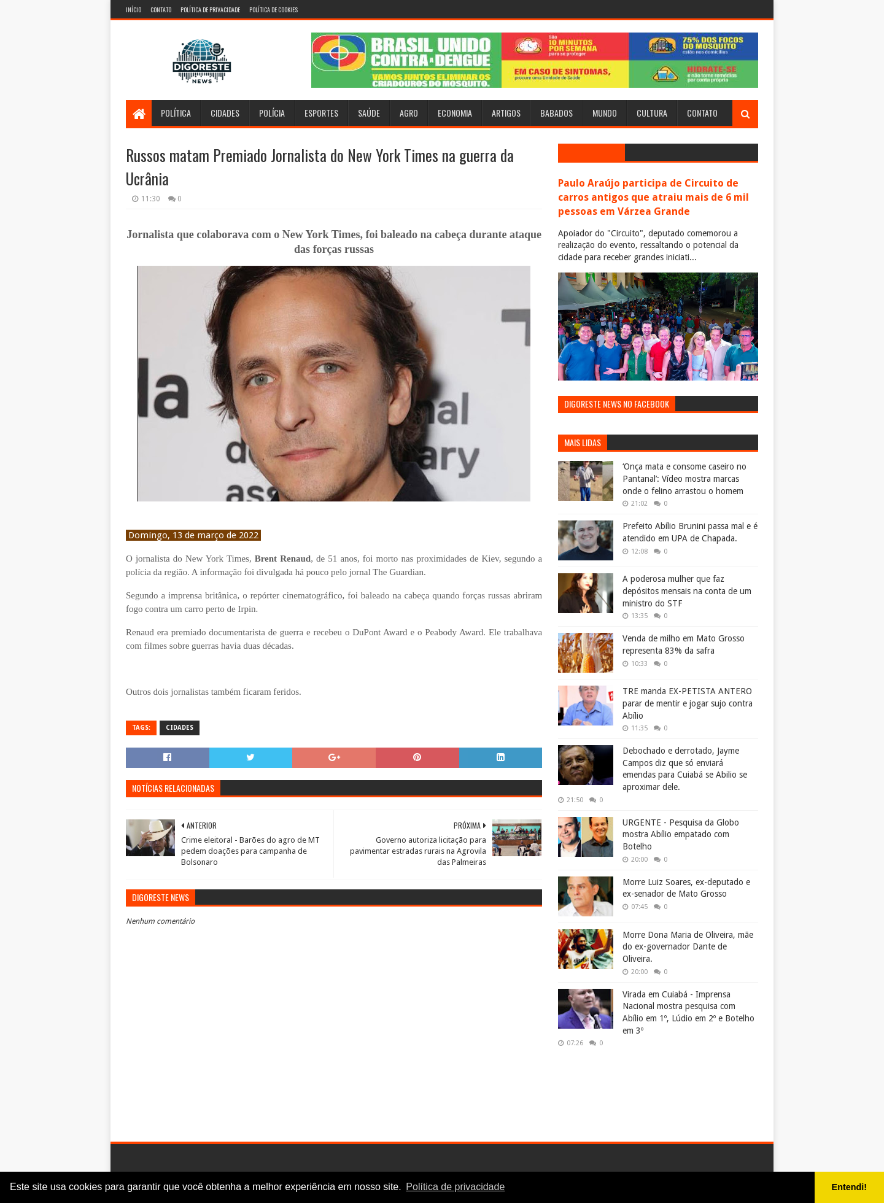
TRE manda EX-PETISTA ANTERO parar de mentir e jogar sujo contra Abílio (687, 703)
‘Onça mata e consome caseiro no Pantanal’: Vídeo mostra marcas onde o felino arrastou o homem (684, 478)
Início (133, 9)
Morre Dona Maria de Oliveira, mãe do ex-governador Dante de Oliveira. (687, 947)
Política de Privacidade (210, 9)
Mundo (604, 112)
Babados (556, 112)
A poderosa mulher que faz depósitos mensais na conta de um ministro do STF (686, 591)
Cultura (652, 112)
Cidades (225, 112)
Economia (455, 112)
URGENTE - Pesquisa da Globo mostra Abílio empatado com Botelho (680, 834)
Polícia (272, 112)
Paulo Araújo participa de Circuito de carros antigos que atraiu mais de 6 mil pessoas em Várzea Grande (653, 197)
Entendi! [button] (849, 1187)
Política (176, 112)
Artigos (506, 112)
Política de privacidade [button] (455, 1187)
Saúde (369, 112)
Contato (160, 9)
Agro (409, 112)
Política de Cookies (273, 9)
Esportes (321, 112)
